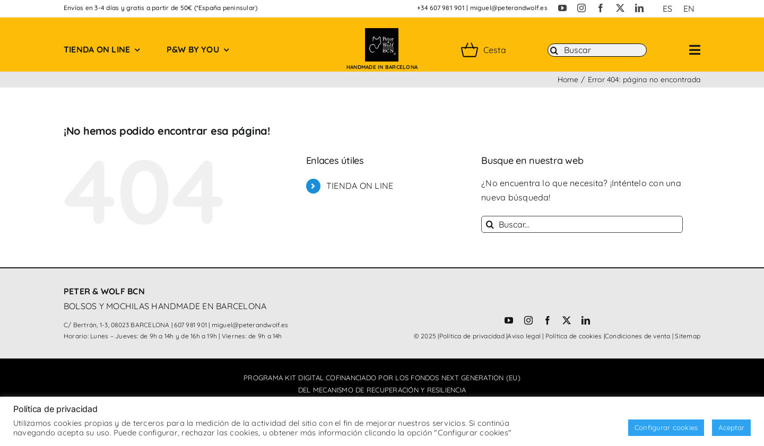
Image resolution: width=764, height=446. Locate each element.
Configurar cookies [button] (666, 427)
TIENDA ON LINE (359, 185)
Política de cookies (573, 336)
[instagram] (581, 8)
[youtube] (562, 8)
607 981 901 (190, 325)
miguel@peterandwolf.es (509, 8)
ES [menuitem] (667, 8)
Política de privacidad (472, 336)
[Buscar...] (582, 224)
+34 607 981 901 (441, 8)
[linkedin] (639, 8)
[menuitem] (667, 8)
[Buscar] (597, 50)
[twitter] (620, 8)
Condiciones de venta (638, 336)
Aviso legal (524, 336)
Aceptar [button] (731, 427)
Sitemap (687, 336)
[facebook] (600, 8)
